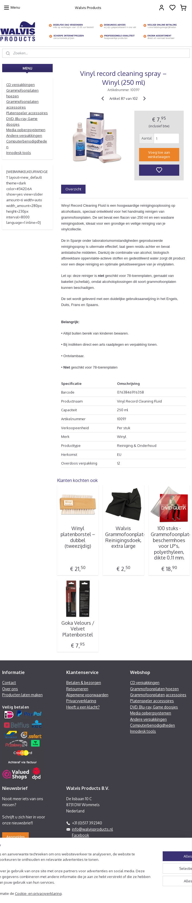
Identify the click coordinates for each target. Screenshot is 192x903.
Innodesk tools (18, 152)
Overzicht (73, 189)
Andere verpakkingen (24, 135)
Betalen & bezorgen (83, 682)
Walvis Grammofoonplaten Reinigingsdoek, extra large (123, 537)
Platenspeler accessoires (27, 113)
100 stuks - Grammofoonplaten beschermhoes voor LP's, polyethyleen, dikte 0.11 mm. (169, 543)
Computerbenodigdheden (152, 725)
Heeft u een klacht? (83, 707)
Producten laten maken (22, 694)
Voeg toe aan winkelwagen (159, 154)
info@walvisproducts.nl (92, 829)
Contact (9, 682)
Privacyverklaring (81, 700)
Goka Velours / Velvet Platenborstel (77, 628)
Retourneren (77, 688)
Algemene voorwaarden (87, 694)
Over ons (10, 688)
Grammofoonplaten (147, 688)
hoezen (172, 688)
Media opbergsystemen (25, 130)
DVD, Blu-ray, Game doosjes (154, 707)
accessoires (176, 694)
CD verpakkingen (20, 84)
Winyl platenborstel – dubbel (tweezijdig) (78, 537)
